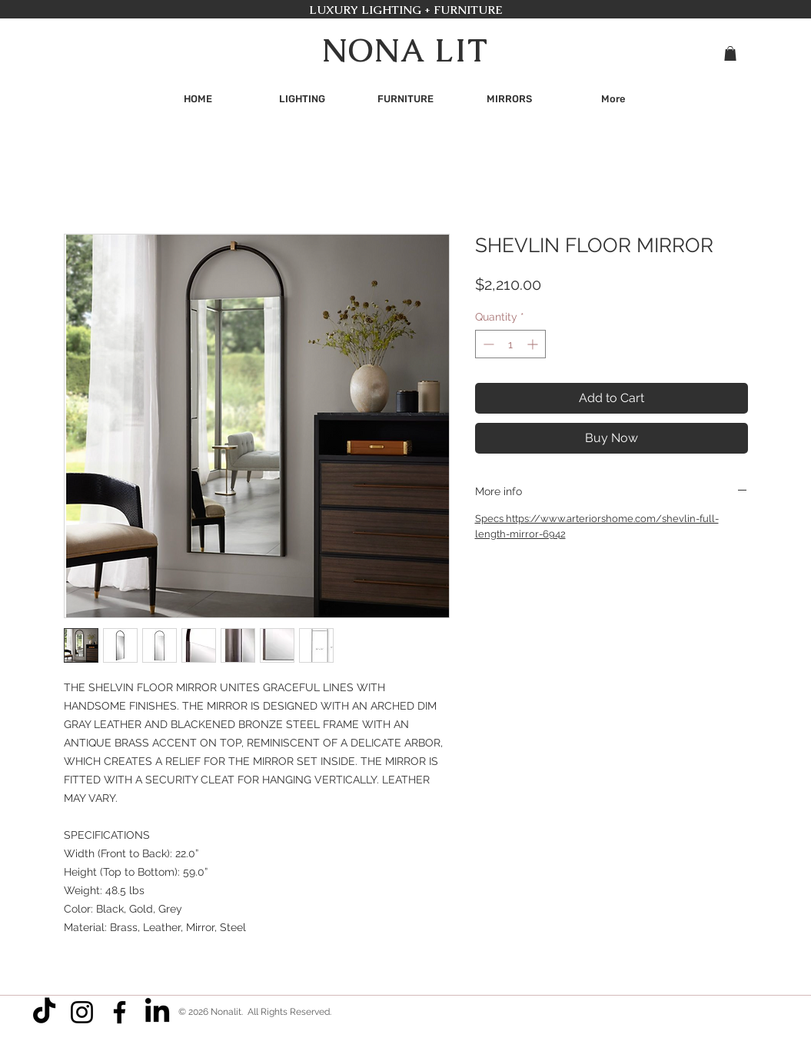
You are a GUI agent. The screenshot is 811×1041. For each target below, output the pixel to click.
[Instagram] (82, 1012)
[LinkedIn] (157, 1012)
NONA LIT (405, 51)
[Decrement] (487, 344)
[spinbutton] (510, 344)
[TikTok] (44, 1012)
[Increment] (533, 344)
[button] (730, 53)
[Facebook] (120, 1012)
